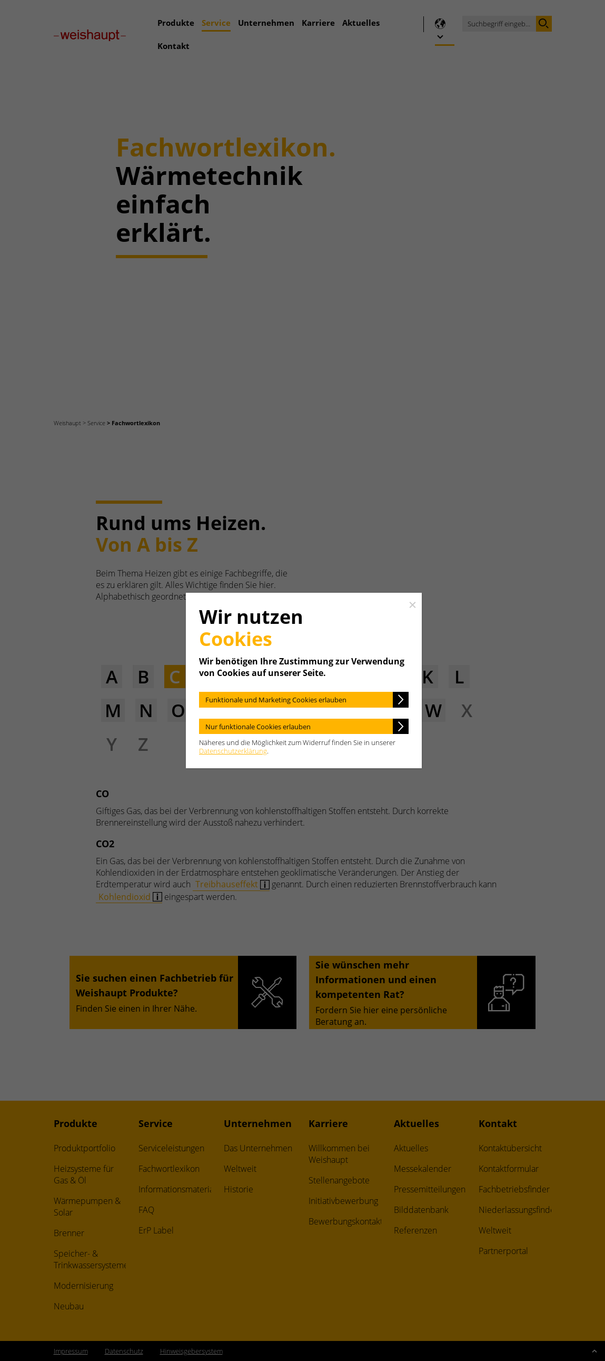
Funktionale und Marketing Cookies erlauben (275, 699)
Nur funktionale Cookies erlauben (258, 726)
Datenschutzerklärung (233, 751)
